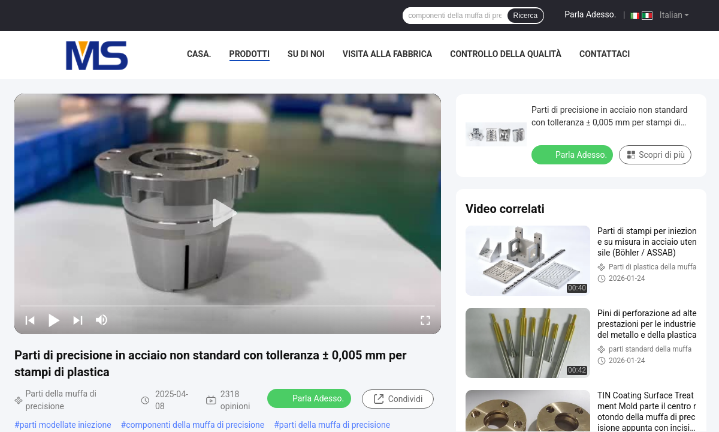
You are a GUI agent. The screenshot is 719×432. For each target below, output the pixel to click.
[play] (228, 214)
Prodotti (249, 54)
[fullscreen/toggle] (425, 320)
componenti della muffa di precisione (195, 425)
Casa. (199, 54)
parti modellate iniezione (65, 425)
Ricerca (525, 15)
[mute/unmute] (102, 320)
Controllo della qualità (505, 54)
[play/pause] (54, 320)
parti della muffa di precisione (334, 425)
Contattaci (604, 54)
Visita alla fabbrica (387, 54)
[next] (78, 320)
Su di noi (306, 54)
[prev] (30, 320)
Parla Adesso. (590, 14)
